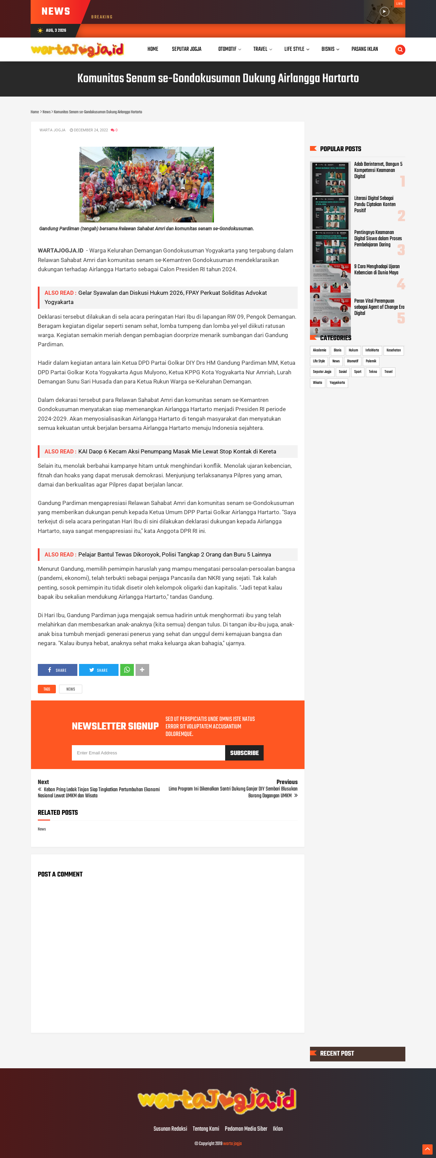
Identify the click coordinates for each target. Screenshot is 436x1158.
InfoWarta (372, 350)
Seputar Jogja (322, 372)
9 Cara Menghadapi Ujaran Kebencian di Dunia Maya (377, 269)
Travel (388, 372)
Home (152, 49)
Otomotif (352, 361)
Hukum (353, 350)
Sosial (343, 372)
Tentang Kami (206, 1129)
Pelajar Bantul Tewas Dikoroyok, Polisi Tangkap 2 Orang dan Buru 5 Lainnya (174, 554)
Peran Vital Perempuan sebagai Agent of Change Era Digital (379, 307)
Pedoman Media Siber (246, 1129)
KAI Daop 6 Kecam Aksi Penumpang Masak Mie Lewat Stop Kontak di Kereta (177, 451)
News (70, 689)
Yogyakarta (337, 383)
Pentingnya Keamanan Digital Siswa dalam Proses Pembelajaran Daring (378, 238)
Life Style (319, 361)
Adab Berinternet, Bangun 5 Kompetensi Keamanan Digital (378, 170)
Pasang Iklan (365, 49)
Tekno (373, 372)
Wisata (317, 383)
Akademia (319, 350)
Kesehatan (394, 350)
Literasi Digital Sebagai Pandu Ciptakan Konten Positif (375, 204)
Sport (357, 372)
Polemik (371, 361)
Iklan (278, 1129)
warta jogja (232, 1144)
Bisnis (337, 350)
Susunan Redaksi (170, 1129)
